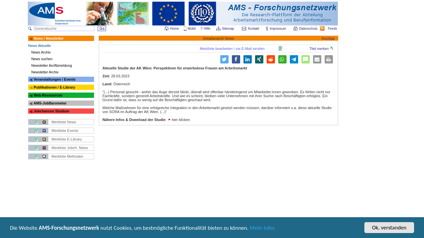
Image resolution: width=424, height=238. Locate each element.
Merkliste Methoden (67, 156)
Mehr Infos (262, 228)
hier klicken (181, 120)
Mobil (192, 28)
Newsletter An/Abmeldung (51, 65)
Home (174, 28)
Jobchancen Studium (51, 111)
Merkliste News (64, 122)
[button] (236, 59)
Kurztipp (328, 38)
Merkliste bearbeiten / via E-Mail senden (232, 49)
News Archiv (41, 52)
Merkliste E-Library (67, 139)
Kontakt (253, 28)
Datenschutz (308, 28)
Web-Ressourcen (47, 95)
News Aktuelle (39, 46)
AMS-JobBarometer (49, 103)
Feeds (333, 28)
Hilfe (207, 28)
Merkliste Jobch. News (70, 148)
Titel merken (321, 49)
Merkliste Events (65, 131)
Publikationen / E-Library (54, 87)
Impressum (278, 28)
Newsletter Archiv (45, 72)
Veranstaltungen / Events (54, 79)
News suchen (42, 59)
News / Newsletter (48, 38)
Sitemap (228, 28)
